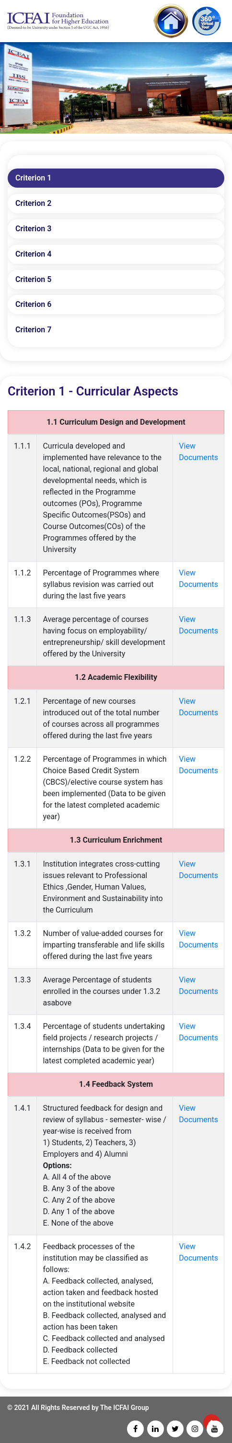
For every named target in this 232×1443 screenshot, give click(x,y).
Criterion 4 (33, 254)
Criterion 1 (33, 177)
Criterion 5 (33, 279)
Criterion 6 (33, 304)
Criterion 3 (33, 228)
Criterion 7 (33, 329)
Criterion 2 (33, 203)
